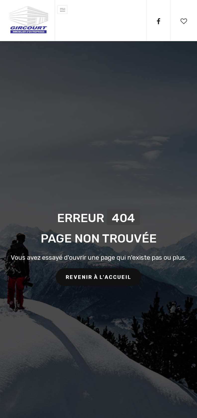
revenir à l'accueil (98, 277)
